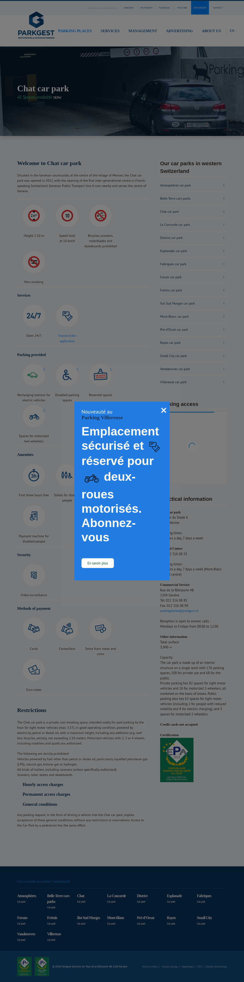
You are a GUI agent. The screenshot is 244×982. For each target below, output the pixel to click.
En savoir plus (97, 563)
